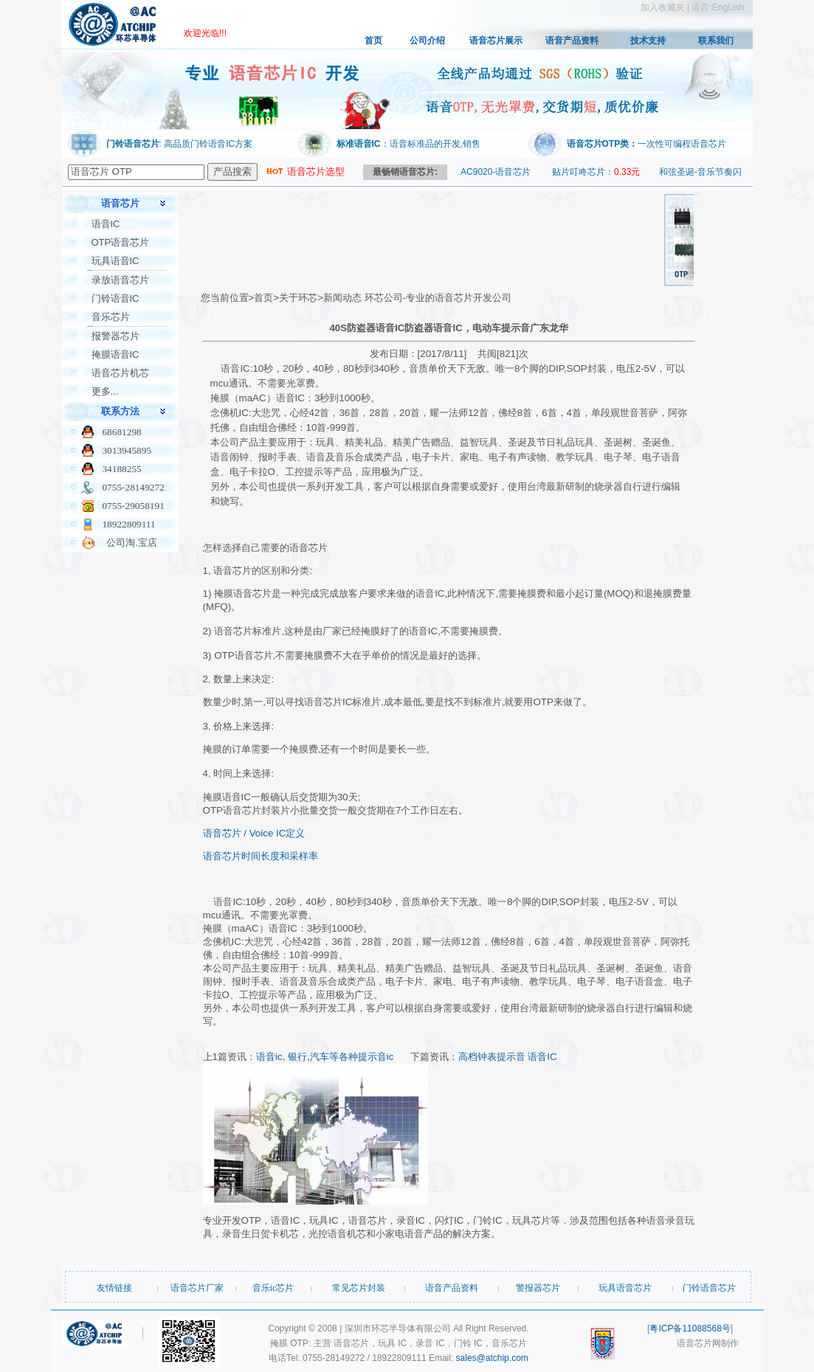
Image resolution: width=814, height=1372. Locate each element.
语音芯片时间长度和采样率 (260, 856)
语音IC (106, 223)
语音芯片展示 (495, 40)
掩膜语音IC (115, 354)
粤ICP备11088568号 (689, 1328)
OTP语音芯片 (121, 242)
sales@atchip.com (492, 1358)
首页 (373, 40)
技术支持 (648, 40)
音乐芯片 (111, 316)
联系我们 (716, 40)
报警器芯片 (115, 336)
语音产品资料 (572, 40)
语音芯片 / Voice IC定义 (254, 833)
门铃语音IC (115, 298)
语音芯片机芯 (120, 372)
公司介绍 (427, 40)
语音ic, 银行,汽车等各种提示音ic (324, 1056)
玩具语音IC (115, 260)
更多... (105, 391)
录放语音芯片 (120, 279)
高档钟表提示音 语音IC (507, 1056)
